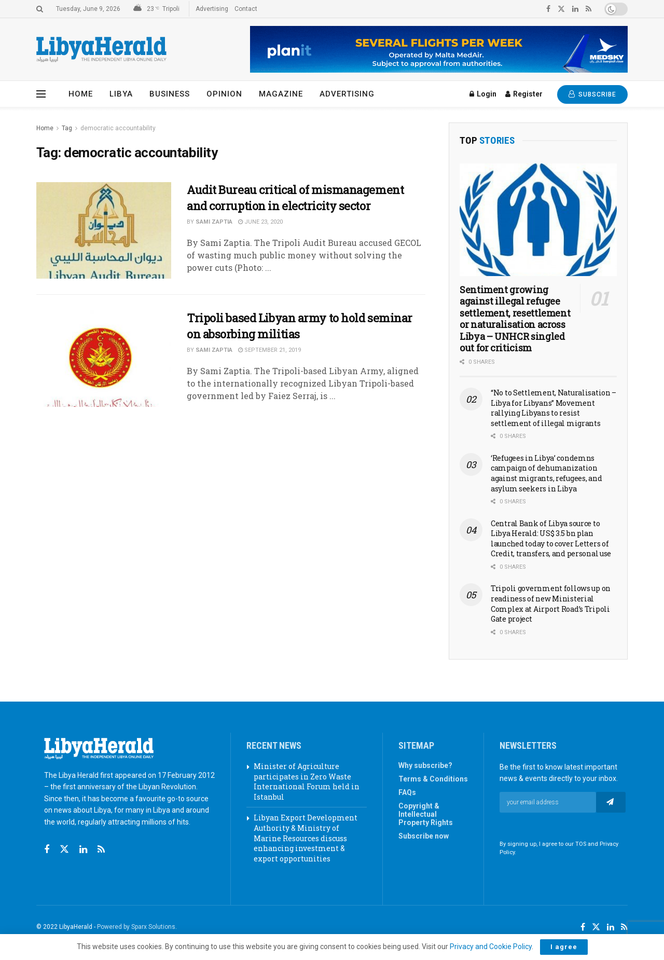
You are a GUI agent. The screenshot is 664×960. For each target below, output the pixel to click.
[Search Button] (39, 9)
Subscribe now (423, 836)
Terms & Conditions (433, 779)
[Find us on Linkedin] (83, 850)
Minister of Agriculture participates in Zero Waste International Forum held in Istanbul (306, 781)
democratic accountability (118, 128)
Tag (67, 128)
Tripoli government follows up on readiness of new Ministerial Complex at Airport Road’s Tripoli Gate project (551, 603)
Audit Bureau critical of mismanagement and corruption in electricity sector (295, 197)
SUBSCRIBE (592, 94)
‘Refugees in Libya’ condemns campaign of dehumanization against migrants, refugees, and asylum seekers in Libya (546, 473)
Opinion (224, 94)
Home (80, 94)
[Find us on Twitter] (64, 849)
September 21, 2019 (269, 350)
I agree (563, 947)
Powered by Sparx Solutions (136, 926)
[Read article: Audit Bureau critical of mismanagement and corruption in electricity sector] (103, 230)
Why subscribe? (425, 765)
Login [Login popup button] (482, 94)
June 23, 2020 (260, 221)
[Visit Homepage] (101, 49)
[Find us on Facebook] (46, 850)
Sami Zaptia (214, 221)
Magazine (281, 94)
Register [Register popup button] (524, 94)
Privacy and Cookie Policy (491, 946)
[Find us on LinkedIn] (610, 927)
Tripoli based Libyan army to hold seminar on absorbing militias (299, 325)
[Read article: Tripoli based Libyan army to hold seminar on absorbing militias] (103, 358)
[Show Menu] (41, 94)
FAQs (407, 792)
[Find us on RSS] (101, 850)
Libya (121, 94)
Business (169, 94)
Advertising (212, 8)
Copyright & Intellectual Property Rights (425, 814)
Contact (245, 8)
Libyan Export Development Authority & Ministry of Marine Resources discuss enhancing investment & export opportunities (305, 838)
